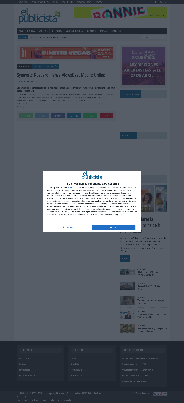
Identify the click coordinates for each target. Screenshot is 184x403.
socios (70, 187)
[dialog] (92, 201)
